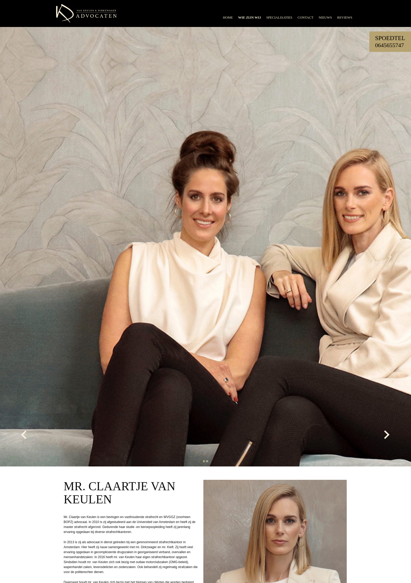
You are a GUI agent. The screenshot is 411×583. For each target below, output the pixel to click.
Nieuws (325, 17)
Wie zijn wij (249, 17)
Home (228, 17)
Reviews (344, 17)
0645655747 (389, 45)
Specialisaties (279, 17)
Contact (305, 17)
